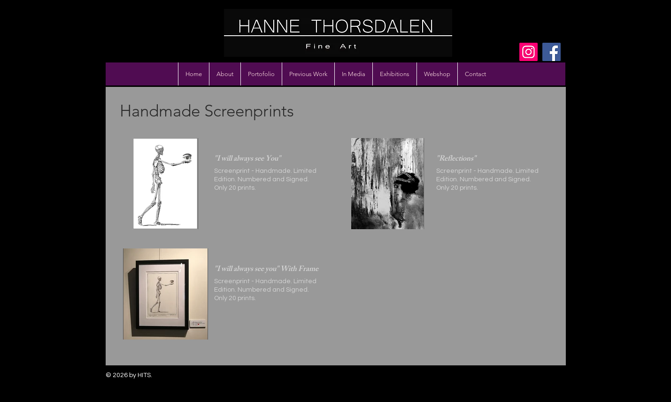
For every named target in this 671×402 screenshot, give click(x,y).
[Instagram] (528, 52)
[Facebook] (551, 52)
